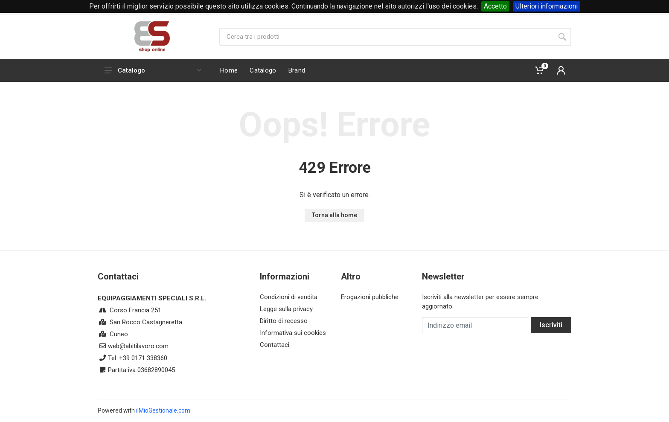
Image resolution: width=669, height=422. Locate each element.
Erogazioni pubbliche (369, 297)
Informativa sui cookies (293, 333)
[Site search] (386, 37)
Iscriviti (551, 325)
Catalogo (153, 70)
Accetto (495, 6)
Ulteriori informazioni (546, 6)
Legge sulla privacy (286, 309)
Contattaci (274, 345)
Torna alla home (334, 215)
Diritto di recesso (284, 321)
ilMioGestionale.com (163, 410)
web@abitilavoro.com (138, 346)
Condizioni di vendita (288, 297)
